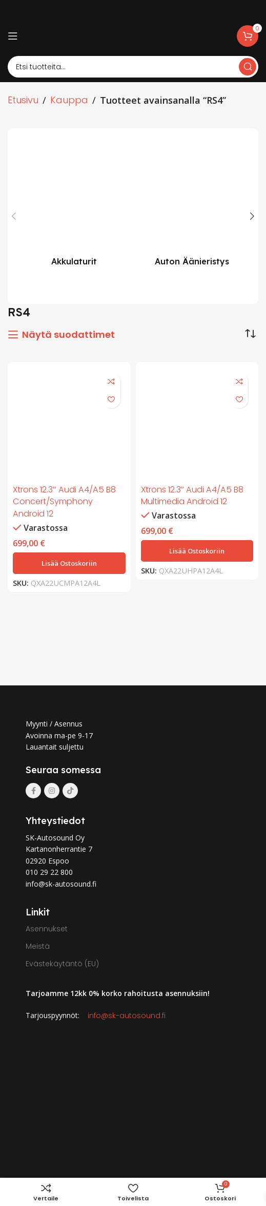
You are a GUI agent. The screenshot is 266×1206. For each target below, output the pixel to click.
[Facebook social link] (33, 790)
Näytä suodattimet (68, 334)
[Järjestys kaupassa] (250, 333)
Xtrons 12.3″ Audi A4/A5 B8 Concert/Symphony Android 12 (64, 502)
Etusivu (23, 99)
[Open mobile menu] (13, 36)
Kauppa (69, 99)
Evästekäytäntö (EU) (62, 964)
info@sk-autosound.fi (127, 1015)
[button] (69, 563)
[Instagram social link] (51, 790)
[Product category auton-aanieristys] (192, 205)
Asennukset (47, 929)
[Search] (133, 67)
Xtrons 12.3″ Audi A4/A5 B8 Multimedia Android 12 (192, 496)
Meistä (38, 946)
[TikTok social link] (70, 790)
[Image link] (89, 700)
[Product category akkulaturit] (74, 205)
